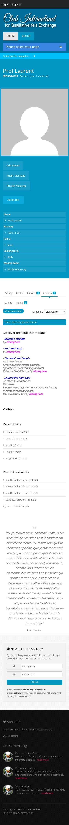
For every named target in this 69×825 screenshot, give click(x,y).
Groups (49, 293)
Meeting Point (13, 445)
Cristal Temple (13, 451)
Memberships (15, 311)
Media (21, 302)
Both (10, 257)
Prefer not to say (17, 269)
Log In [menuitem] (4, 4)
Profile (20, 293)
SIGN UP (26, 36)
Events (8, 302)
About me (13, 199)
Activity (9, 293)
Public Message (16, 175)
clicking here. (13, 342)
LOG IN (10, 36)
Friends (33, 293)
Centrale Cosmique (16, 438)
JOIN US (34, 682)
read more (43, 759)
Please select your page (22, 47)
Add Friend (13, 165)
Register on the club (17, 458)
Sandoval (11, 499)
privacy (17, 693)
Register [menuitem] (16, 4)
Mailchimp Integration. (34, 689)
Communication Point (17, 432)
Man (10, 245)
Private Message (16, 185)
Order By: (38, 311)
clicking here (36, 394)
